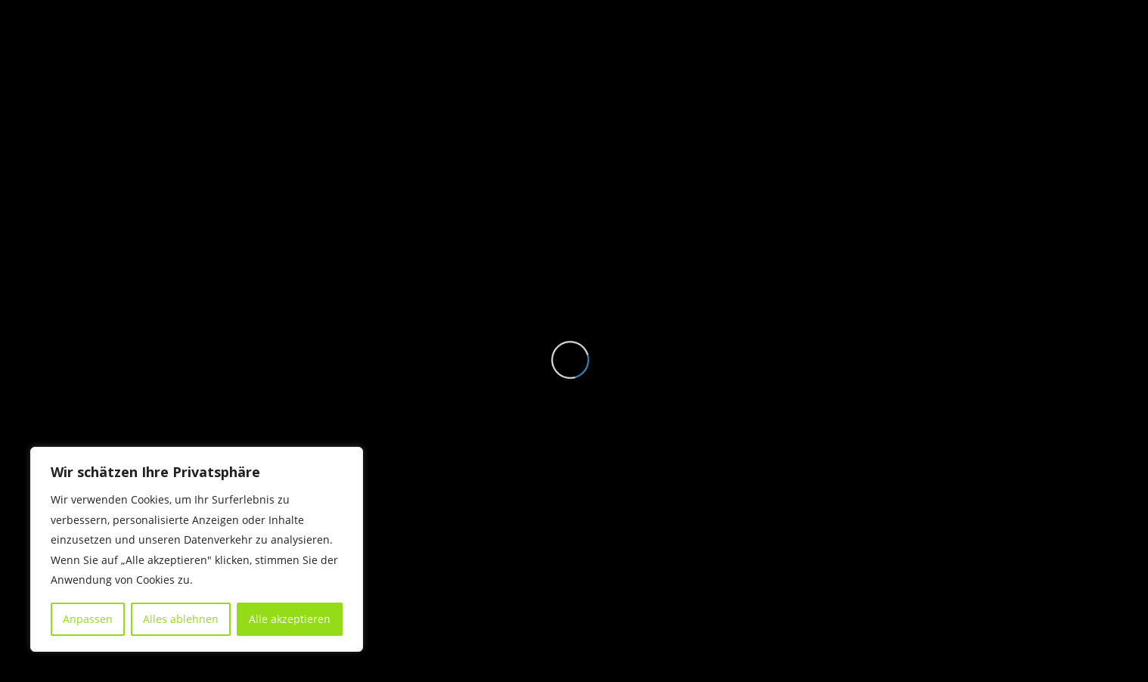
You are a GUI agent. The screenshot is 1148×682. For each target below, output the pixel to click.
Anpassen (88, 619)
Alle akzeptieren (289, 619)
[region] (196, 549)
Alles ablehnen (181, 619)
